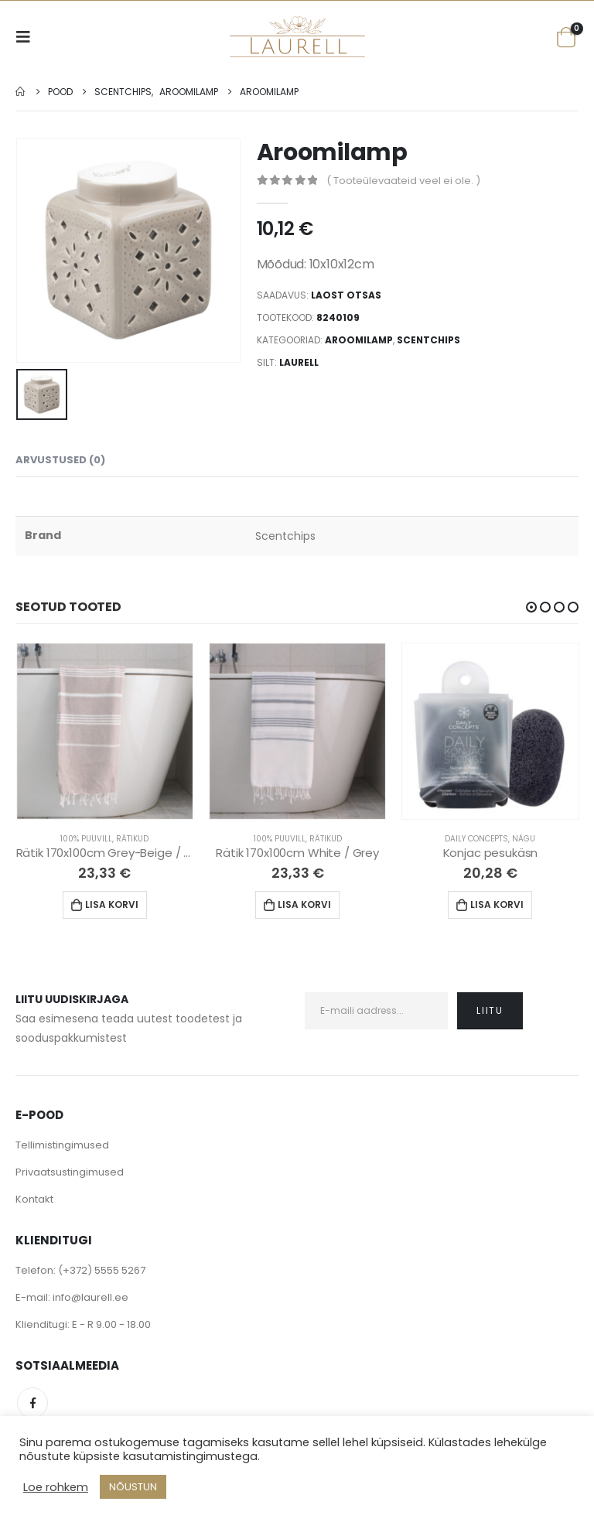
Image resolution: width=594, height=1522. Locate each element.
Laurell (299, 362)
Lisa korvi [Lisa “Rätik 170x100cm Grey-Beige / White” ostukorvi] (111, 904)
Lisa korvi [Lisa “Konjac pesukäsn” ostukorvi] (497, 904)
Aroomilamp (359, 339)
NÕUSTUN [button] (133, 1486)
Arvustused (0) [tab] (60, 459)
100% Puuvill (86, 839)
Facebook (32, 1403)
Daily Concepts (476, 839)
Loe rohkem (55, 1487)
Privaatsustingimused (69, 1172)
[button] (531, 607)
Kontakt (34, 1200)
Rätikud (132, 839)
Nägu (523, 839)
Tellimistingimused (62, 1145)
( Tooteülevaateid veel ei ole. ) (403, 180)
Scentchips (428, 339)
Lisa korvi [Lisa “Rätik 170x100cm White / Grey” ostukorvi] (304, 904)
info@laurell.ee (90, 1298)
